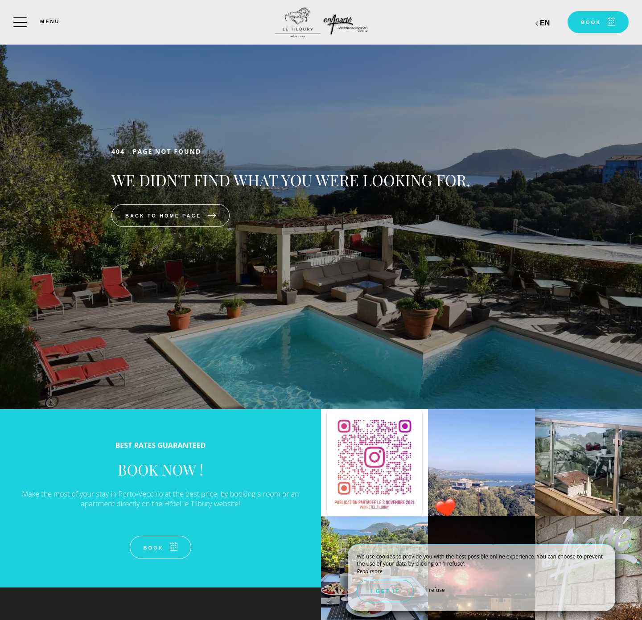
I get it (385, 591)
